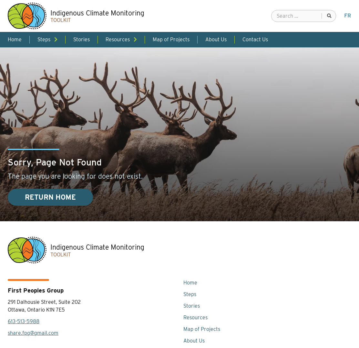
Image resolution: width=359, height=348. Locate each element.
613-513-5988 (23, 321)
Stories (191, 306)
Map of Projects (201, 329)
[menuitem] (347, 15)
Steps (189, 294)
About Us (194, 341)
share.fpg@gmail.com (33, 333)
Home (190, 283)
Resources (195, 317)
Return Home (50, 197)
